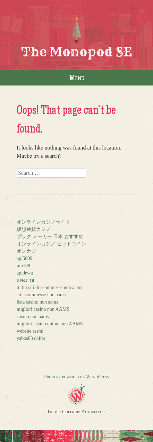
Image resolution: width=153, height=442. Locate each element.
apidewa (25, 273)
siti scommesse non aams (41, 294)
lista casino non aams (37, 302)
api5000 (24, 258)
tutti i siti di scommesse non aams (49, 287)
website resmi (30, 331)
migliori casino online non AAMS (50, 323)
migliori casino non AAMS (43, 309)
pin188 (23, 265)
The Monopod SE (76, 52)
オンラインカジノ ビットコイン (51, 243)
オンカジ (26, 251)
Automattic (93, 411)
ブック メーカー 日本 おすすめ (50, 236)
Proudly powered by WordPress (76, 376)
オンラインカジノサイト (43, 222)
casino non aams (33, 316)
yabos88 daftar (31, 338)
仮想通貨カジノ (34, 229)
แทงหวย (25, 280)
